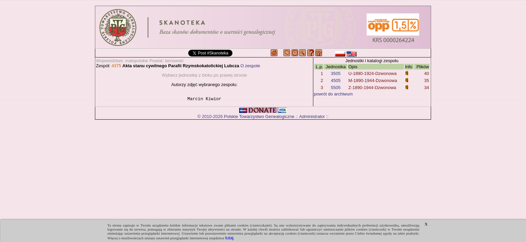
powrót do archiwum (333, 93)
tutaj (229, 237)
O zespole (250, 65)
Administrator (312, 117)
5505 (335, 87)
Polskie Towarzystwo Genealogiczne (259, 117)
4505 (335, 80)
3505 (335, 73)
